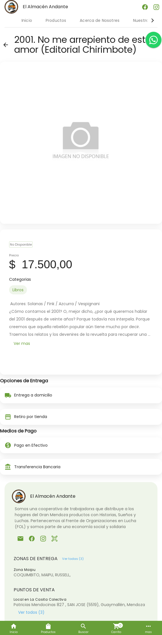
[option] (18, 289)
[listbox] (81, 289)
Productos (56, 20)
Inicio (27, 20)
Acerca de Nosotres (99, 20)
